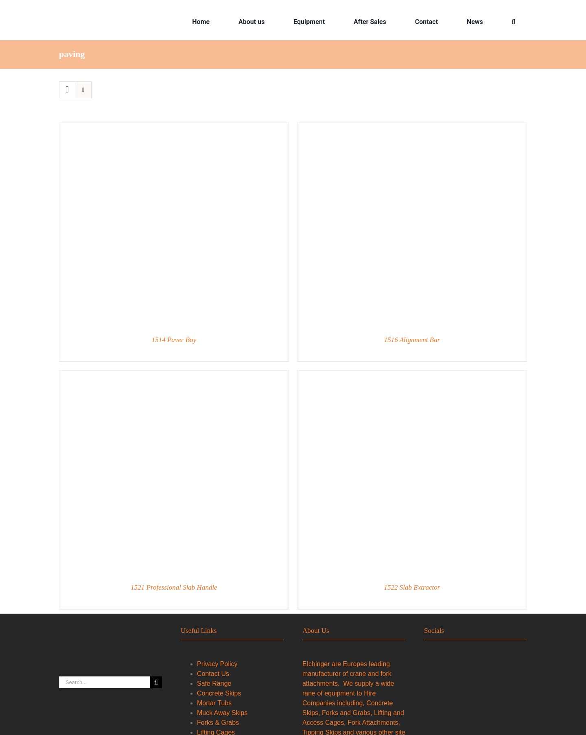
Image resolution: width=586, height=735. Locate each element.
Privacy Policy (217, 663)
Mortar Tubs (214, 703)
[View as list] (83, 90)
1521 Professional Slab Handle (174, 587)
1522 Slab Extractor (412, 587)
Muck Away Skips (222, 712)
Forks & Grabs (218, 722)
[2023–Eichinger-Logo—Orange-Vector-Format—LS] (112, 12)
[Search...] (104, 682)
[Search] (514, 22)
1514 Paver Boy (174, 340)
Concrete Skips (219, 693)
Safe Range (214, 683)
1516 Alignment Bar (412, 340)
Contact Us (213, 673)
